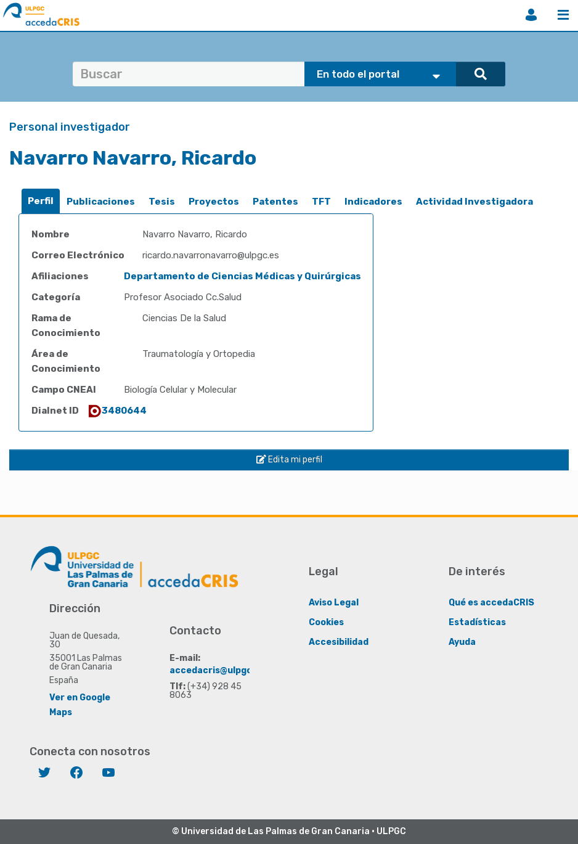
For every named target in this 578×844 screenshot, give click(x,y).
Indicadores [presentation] (373, 201)
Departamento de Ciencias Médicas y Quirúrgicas (242, 276)
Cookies (326, 622)
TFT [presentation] (321, 201)
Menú (563, 14)
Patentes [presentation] (275, 201)
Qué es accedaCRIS (491, 602)
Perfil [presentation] (41, 201)
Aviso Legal (334, 602)
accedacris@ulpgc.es (217, 670)
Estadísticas (477, 622)
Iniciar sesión (531, 14)
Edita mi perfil (289, 459)
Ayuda (462, 641)
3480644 (117, 410)
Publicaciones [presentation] (101, 201)
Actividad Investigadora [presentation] (474, 201)
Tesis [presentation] (162, 201)
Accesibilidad (338, 641)
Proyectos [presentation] (214, 201)
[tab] (41, 201)
